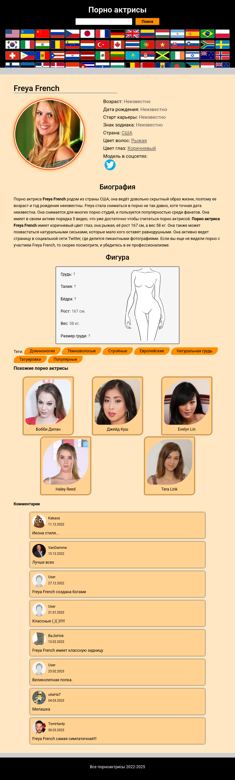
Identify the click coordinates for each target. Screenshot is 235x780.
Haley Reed (66, 489)
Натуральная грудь (194, 351)
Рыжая (139, 140)
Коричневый (142, 148)
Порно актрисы (117, 10)
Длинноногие (42, 351)
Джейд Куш (117, 429)
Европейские (152, 351)
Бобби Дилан (48, 429)
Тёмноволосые (82, 351)
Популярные (65, 359)
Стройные (117, 351)
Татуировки (30, 359)
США (127, 133)
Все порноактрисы (107, 767)
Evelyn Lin (187, 429)
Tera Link (169, 489)
